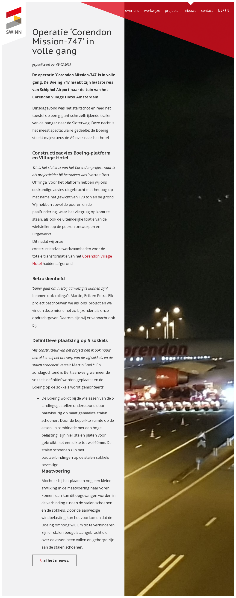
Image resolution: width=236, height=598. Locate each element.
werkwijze (152, 10)
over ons (132, 10)
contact (207, 10)
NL (220, 10)
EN (226, 10)
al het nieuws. (56, 560)
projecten (172, 10)
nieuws (190, 10)
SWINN (14, 23)
